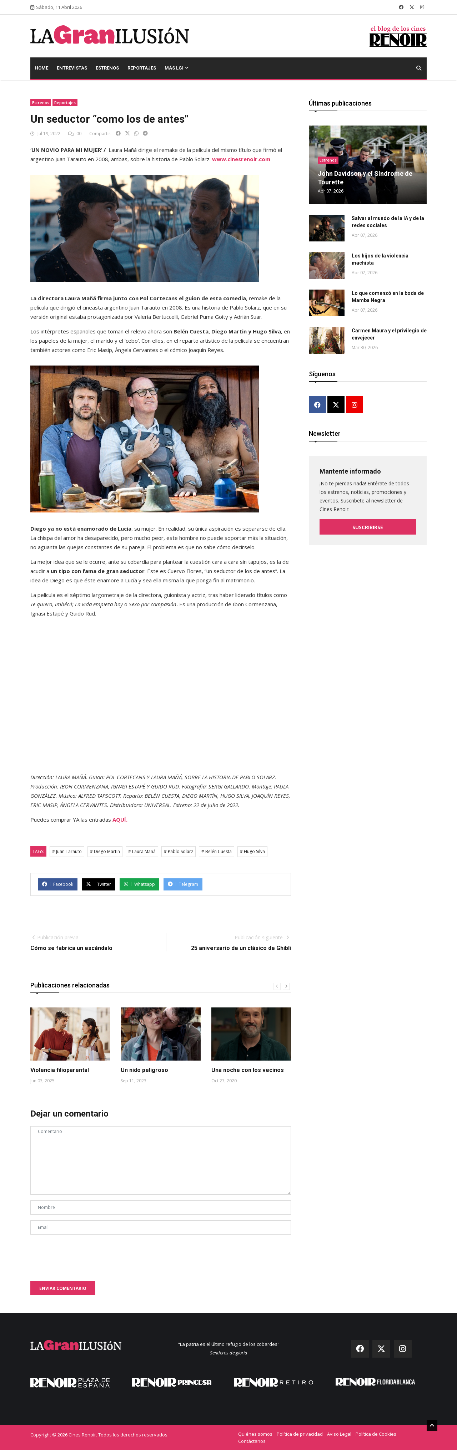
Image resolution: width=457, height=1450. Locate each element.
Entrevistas (72, 68)
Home (41, 68)
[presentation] (84, 1254)
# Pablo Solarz (178, 851)
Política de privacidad (300, 1434)
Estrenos (107, 68)
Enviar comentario (62, 1288)
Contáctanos (252, 1441)
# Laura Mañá (142, 851)
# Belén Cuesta (216, 851)
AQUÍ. (119, 819)
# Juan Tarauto (67, 851)
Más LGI (177, 68)
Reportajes (141, 68)
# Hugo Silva (252, 851)
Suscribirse (367, 527)
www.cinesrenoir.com (241, 159)
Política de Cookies (376, 1434)
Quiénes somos (255, 1434)
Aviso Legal (339, 1434)
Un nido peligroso (144, 1070)
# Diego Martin (105, 851)
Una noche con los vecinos (247, 1070)
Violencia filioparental (59, 1070)
